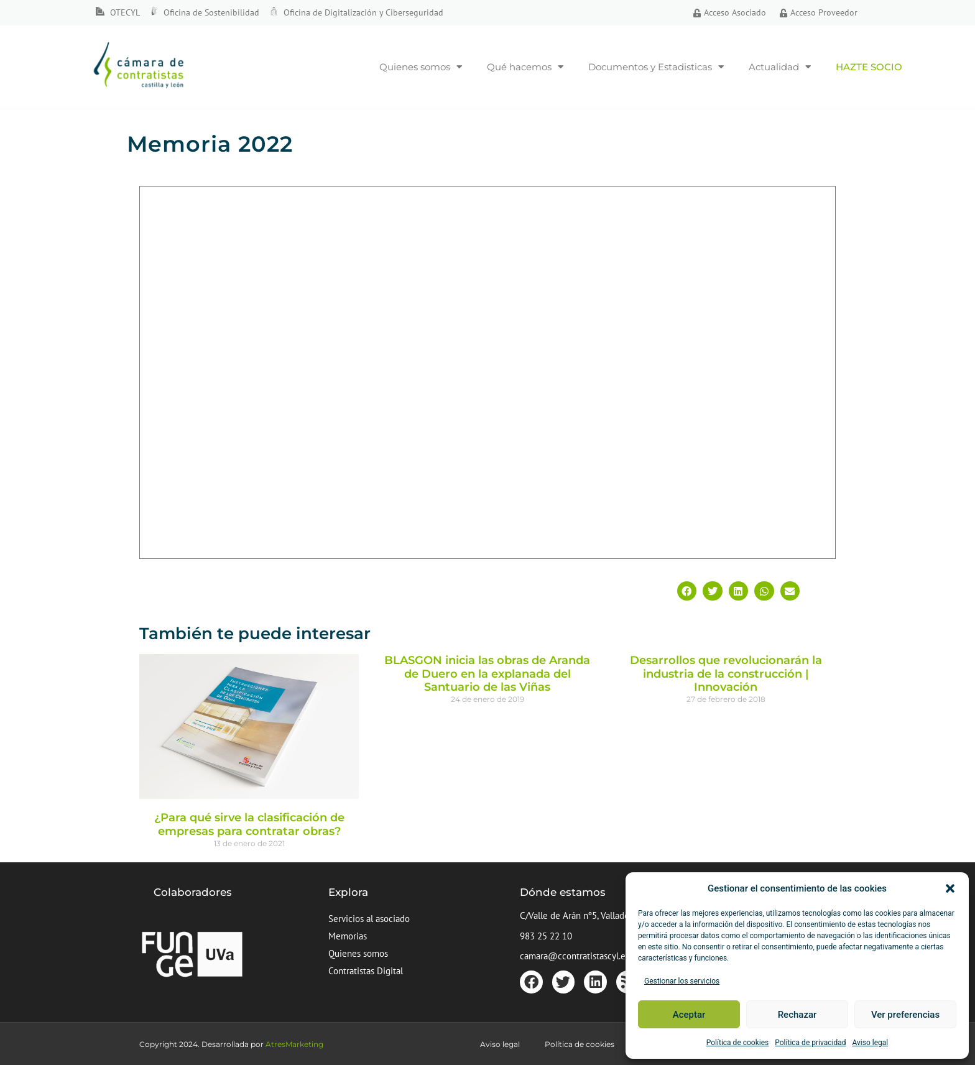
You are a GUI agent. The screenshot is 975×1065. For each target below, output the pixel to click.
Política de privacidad (810, 1042)
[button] (950, 888)
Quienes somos (420, 67)
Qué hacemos (525, 67)
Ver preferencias (905, 1014)
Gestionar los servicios (681, 981)
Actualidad (780, 67)
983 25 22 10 (546, 936)
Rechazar (797, 1014)
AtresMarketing (294, 1044)
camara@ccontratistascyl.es (574, 956)
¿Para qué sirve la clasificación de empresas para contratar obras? (249, 824)
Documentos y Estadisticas (656, 67)
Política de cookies (737, 1042)
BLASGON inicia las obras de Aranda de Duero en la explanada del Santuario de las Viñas (487, 673)
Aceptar (689, 1014)
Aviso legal (870, 1042)
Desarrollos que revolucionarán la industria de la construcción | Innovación (726, 673)
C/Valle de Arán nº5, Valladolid (579, 915)
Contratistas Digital (365, 971)
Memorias (347, 936)
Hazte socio (869, 67)
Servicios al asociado (369, 918)
